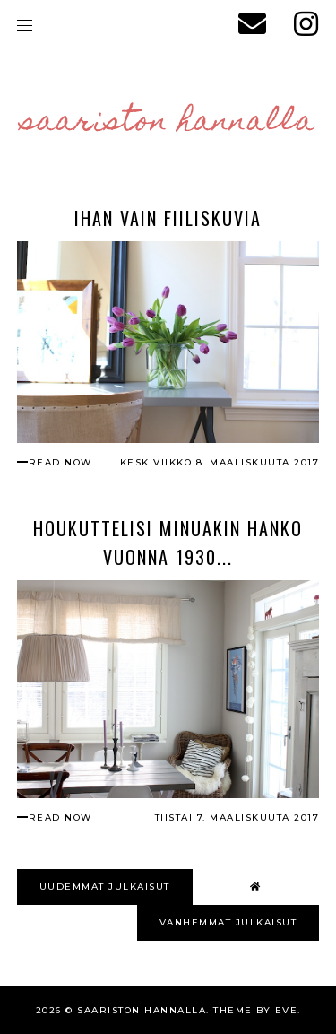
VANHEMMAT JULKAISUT (228, 922)
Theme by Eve (255, 1010)
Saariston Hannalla (168, 123)
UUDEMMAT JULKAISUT (104, 886)
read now (60, 462)
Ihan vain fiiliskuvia (168, 217)
